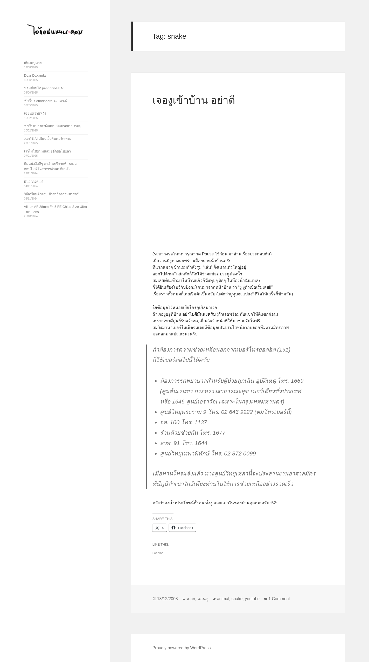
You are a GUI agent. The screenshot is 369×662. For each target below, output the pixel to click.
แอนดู (203, 599)
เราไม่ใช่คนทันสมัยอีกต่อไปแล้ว (47, 151)
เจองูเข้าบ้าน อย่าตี (193, 100)
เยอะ (191, 599)
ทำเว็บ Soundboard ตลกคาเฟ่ (45, 101)
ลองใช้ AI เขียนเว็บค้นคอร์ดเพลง (48, 139)
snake (237, 599)
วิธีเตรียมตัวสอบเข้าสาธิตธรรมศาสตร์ (51, 194)
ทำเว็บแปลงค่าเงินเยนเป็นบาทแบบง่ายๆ (52, 126)
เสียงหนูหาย (33, 63)
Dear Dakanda (35, 75)
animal (223, 599)
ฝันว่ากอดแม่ (33, 181)
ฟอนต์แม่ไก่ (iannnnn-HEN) (44, 88)
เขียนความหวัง (35, 113)
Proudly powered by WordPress (181, 648)
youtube (252, 599)
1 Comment (279, 599)
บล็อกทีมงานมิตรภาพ (269, 327)
